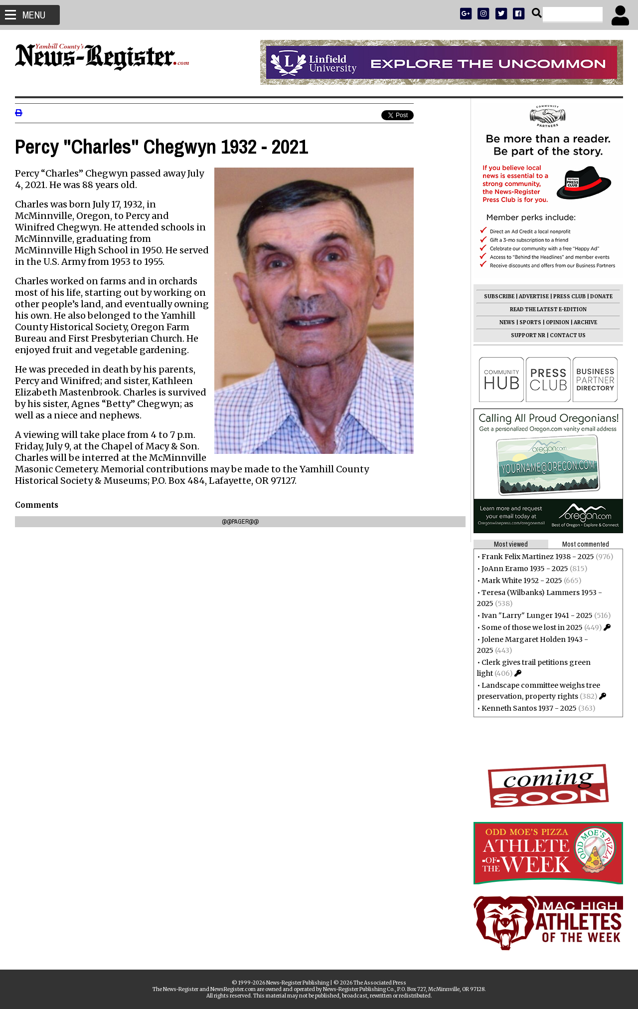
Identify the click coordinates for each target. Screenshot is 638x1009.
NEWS (507, 322)
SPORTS (530, 322)
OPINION (557, 322)
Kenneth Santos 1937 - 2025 (529, 708)
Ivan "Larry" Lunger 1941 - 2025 (537, 615)
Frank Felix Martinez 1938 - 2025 (537, 556)
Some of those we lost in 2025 (532, 627)
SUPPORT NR (528, 335)
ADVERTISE (534, 296)
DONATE (601, 296)
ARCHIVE (585, 322)
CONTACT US (568, 335)
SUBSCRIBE (499, 296)
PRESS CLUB (569, 296)
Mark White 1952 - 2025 (521, 580)
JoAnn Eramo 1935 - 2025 (524, 568)
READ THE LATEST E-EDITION (548, 309)
